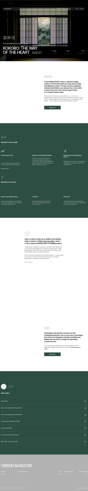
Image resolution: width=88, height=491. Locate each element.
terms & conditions (83, 471)
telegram (3, 474)
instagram (3, 471)
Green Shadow (7, 8)
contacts (81, 8)
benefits (63, 8)
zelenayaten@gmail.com (23, 471)
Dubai (55, 53)
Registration (52, 107)
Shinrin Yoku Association (46, 241)
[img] (27, 233)
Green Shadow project (48, 255)
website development (82, 488)
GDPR (85, 474)
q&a (77, 8)
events (58, 8)
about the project (69, 9)
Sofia (38, 239)
